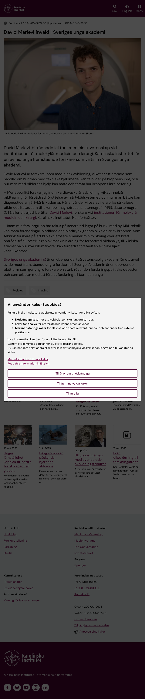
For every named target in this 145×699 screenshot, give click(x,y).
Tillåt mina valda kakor (72, 383)
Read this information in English (28, 363)
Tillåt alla (72, 393)
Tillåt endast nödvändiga (73, 373)
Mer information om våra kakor (28, 359)
